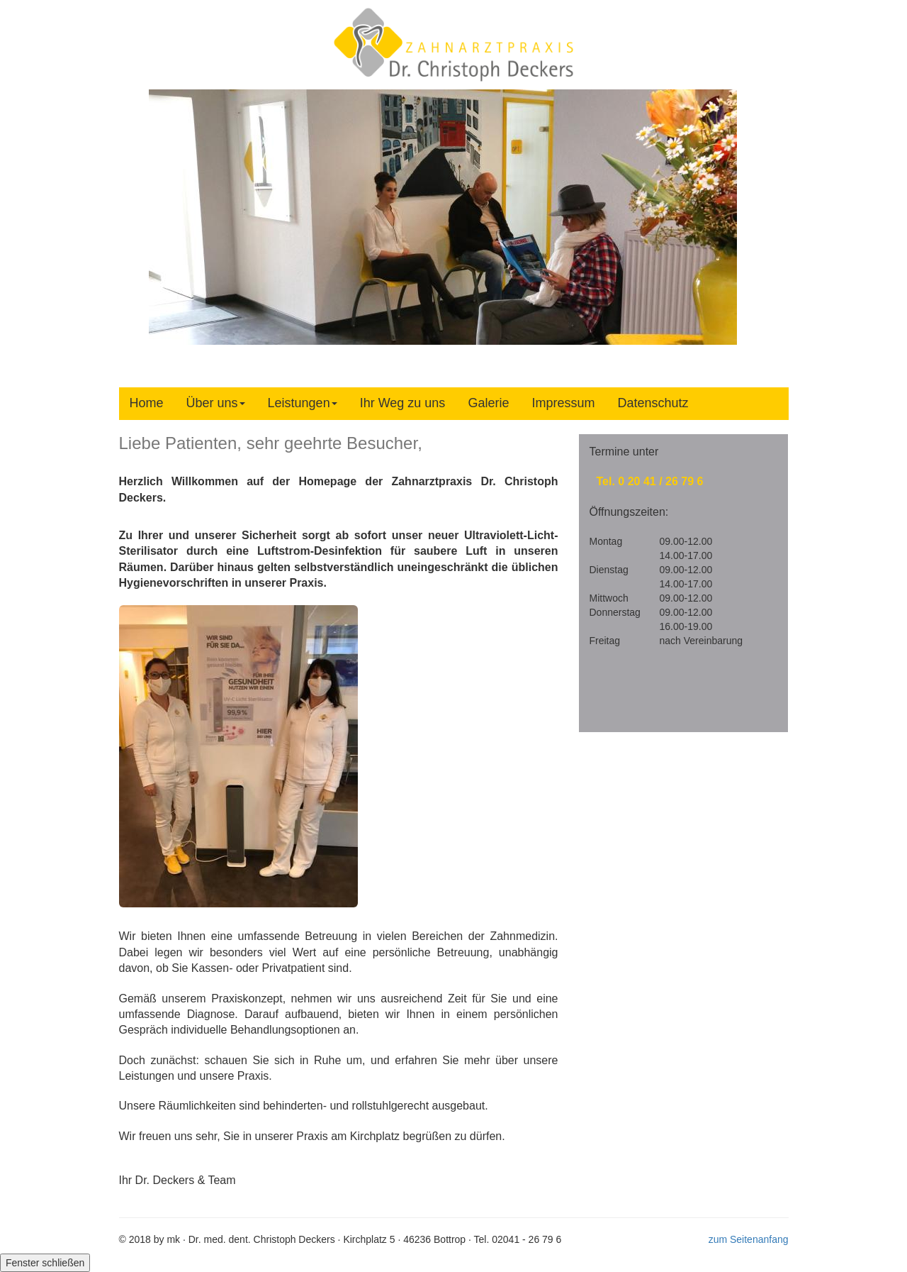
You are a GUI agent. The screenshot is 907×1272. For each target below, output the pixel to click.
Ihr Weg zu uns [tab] (403, 403)
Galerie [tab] (488, 403)
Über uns (215, 403)
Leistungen (302, 403)
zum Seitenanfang (749, 1239)
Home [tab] (147, 403)
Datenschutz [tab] (652, 403)
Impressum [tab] (563, 403)
